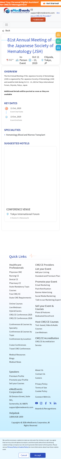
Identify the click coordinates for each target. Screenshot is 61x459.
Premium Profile (16, 376)
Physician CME (15, 272)
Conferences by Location (20, 339)
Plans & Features (42, 312)
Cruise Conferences (17, 345)
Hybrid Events (15, 311)
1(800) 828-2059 (16, 416)
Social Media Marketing (45, 296)
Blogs (11, 358)
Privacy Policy (41, 384)
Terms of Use (41, 387)
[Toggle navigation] (6, 24)
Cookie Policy (41, 391)
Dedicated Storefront (44, 316)
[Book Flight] (58, 41)
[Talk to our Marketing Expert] (48, 300)
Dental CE (13, 279)
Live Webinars (15, 307)
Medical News (15, 362)
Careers (38, 378)
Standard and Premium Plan (47, 276)
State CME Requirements (20, 297)
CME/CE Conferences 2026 (20, 318)
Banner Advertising (43, 292)
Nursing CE (14, 275)
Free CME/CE (14, 294)
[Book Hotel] (58, 34)
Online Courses (16, 303)
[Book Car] (58, 47)
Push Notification (43, 288)
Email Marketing (42, 285)
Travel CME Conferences (20, 348)
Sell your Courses (16, 383)
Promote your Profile (18, 379)
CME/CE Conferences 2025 (20, 314)
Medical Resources (17, 354)
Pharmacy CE (15, 283)
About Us (39, 370)
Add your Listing (42, 272)
